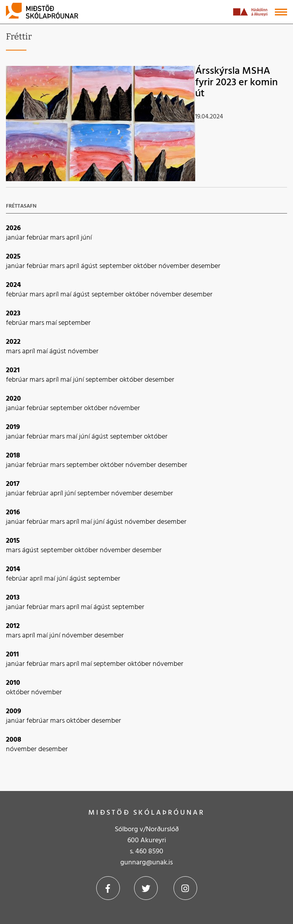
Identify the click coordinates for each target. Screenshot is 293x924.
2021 (13, 370)
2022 (13, 342)
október (146, 266)
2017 (13, 484)
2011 (12, 654)
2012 (13, 626)
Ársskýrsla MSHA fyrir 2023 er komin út (236, 82)
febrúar (38, 238)
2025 (13, 256)
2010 (13, 683)
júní (86, 238)
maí (66, 294)
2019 (13, 427)
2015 (13, 541)
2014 (13, 569)
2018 (13, 455)
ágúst (90, 266)
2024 (13, 285)
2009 (13, 711)
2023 (13, 313)
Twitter (146, 888)
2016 (13, 512)
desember (205, 266)
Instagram (185, 888)
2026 (13, 228)
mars (58, 238)
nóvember (175, 266)
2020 (13, 399)
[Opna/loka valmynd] (281, 12)
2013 (13, 598)
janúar (16, 238)
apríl (73, 238)
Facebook (108, 888)
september (116, 266)
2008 (13, 740)
